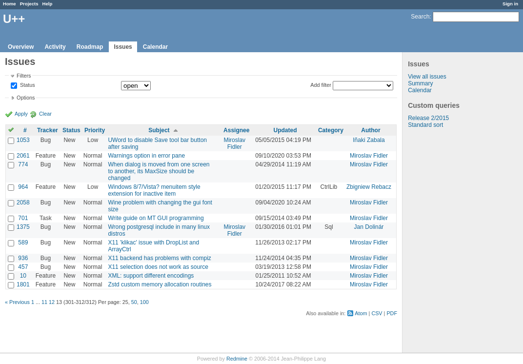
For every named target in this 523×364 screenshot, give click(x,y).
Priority (94, 130)
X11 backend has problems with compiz (159, 258)
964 (23, 186)
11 (44, 302)
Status (27, 85)
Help (47, 3)
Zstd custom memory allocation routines (159, 284)
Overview (21, 46)
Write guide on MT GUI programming (155, 218)
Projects (29, 3)
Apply (21, 114)
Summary (420, 83)
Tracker (47, 130)
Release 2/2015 (428, 118)
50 (134, 302)
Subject (158, 130)
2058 (23, 202)
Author (370, 130)
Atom (361, 313)
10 (23, 275)
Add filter (320, 85)
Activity (54, 46)
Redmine (236, 359)
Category (330, 130)
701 (23, 218)
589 (23, 242)
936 (23, 258)
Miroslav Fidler (234, 143)
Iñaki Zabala (368, 140)
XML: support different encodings (151, 275)
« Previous (17, 302)
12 (52, 302)
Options (26, 98)
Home (9, 3)
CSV (376, 313)
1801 (23, 284)
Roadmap (90, 46)
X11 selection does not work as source (158, 266)
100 (144, 302)
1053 (23, 140)
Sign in (510, 3)
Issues (123, 46)
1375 (23, 226)
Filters (24, 76)
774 (23, 164)
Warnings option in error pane (146, 155)
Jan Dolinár (369, 226)
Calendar (155, 46)
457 (23, 266)
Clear (45, 114)
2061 (23, 155)
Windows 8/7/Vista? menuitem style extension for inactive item (154, 190)
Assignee (236, 130)
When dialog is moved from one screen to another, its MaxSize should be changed (158, 171)
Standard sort (425, 124)
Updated (285, 130)
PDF (391, 313)
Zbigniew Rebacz (368, 186)
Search (420, 16)
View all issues (427, 76)
